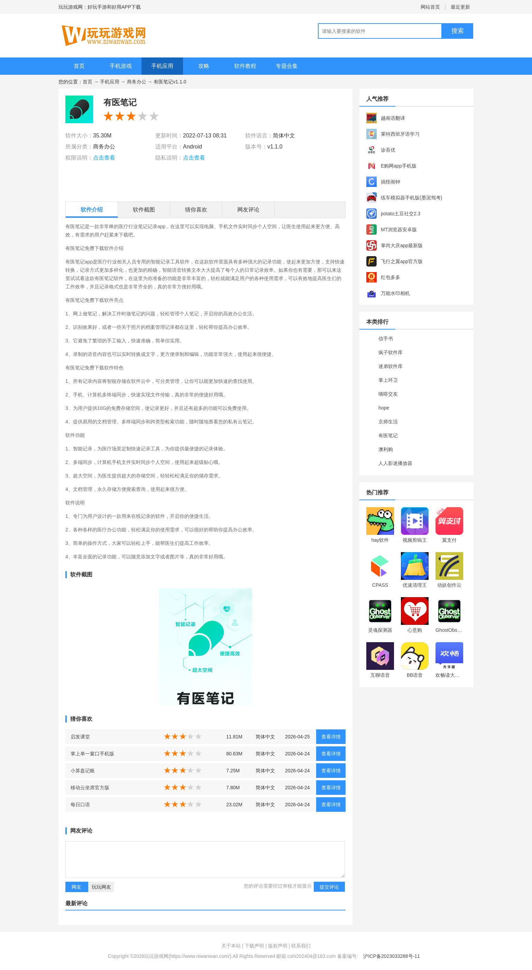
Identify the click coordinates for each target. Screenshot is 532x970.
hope (383, 408)
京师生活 (388, 421)
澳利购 (385, 449)
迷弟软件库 (390, 366)
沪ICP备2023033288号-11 (391, 956)
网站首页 (430, 7)
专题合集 (287, 66)
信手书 (385, 338)
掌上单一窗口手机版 (92, 753)
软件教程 (245, 66)
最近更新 (460, 7)
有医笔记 (388, 435)
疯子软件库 (390, 352)
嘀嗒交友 (388, 394)
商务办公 (136, 81)
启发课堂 (80, 736)
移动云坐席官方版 (90, 787)
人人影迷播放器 (395, 463)
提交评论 (329, 887)
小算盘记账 (83, 770)
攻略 (203, 66)
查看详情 (331, 736)
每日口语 (80, 804)
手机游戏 (121, 66)
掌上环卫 (388, 380)
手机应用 (162, 66)
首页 (79, 66)
